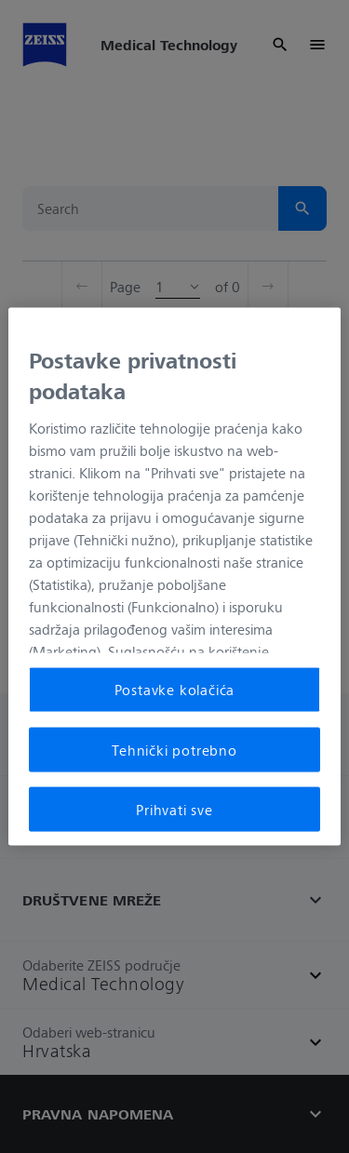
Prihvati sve (174, 809)
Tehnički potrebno (174, 749)
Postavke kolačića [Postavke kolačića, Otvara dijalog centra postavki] (174, 689)
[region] (174, 576)
